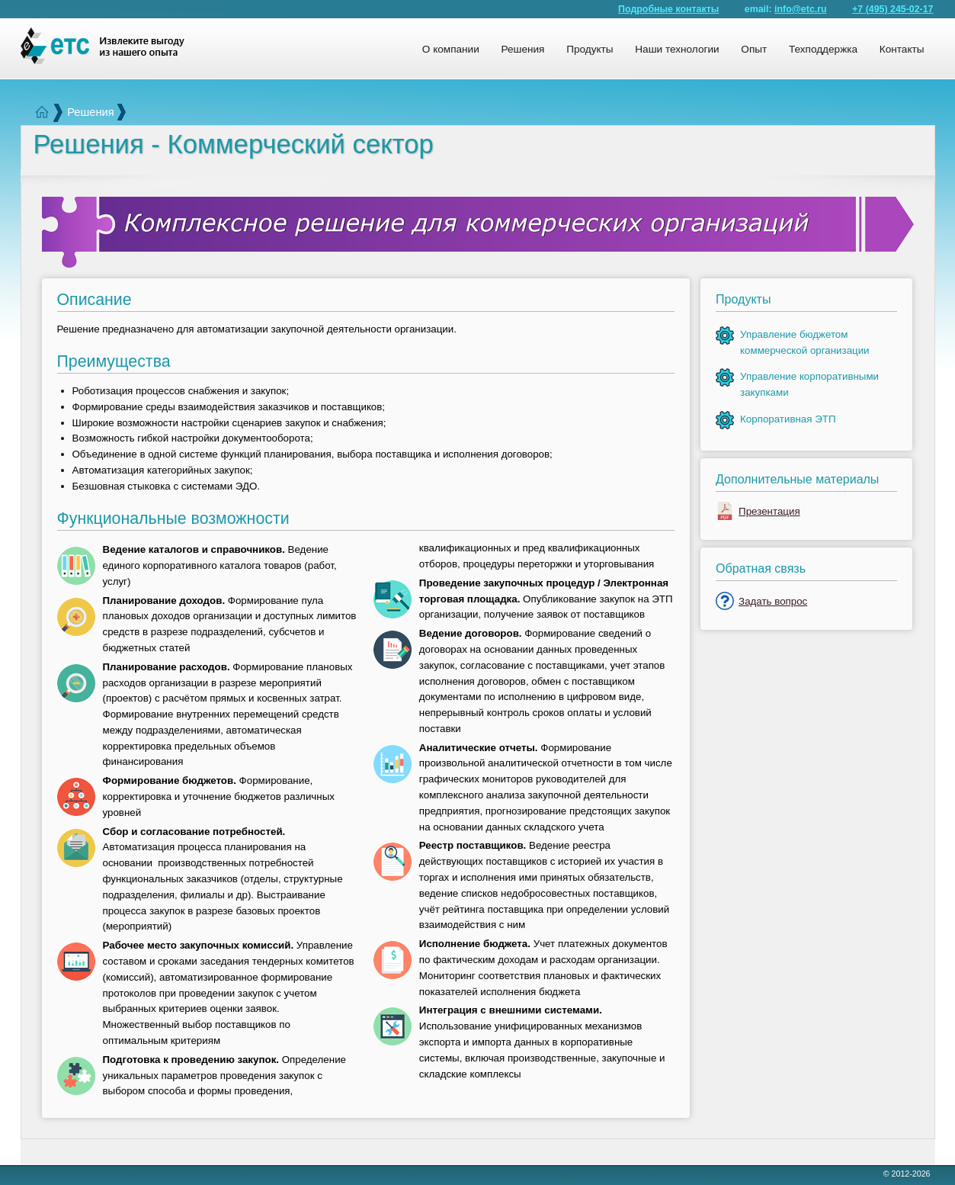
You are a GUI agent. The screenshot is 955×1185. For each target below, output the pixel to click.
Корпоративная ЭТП (787, 419)
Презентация (769, 511)
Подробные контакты (668, 9)
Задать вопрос (773, 601)
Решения (90, 112)
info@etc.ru (800, 9)
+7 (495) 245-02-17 (892, 9)
